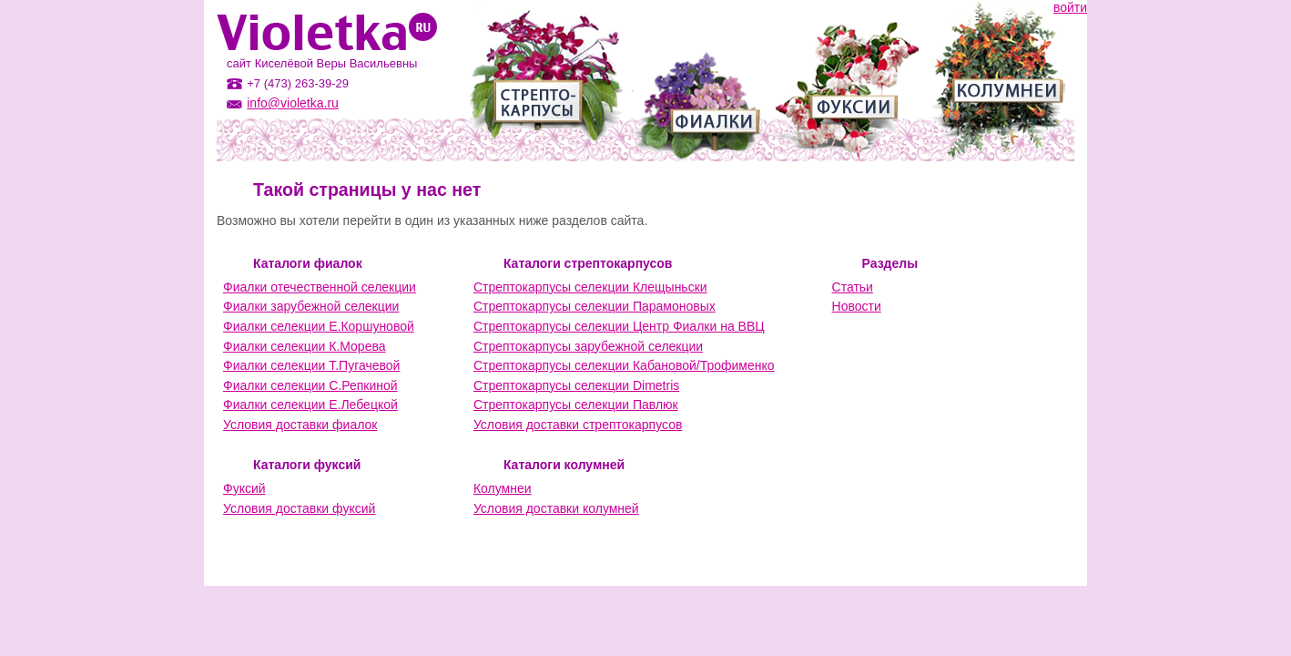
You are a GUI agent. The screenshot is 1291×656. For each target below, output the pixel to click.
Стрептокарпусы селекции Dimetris (576, 385)
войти (1070, 7)
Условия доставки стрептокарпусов (577, 424)
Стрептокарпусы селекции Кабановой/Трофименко (624, 365)
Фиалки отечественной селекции (319, 287)
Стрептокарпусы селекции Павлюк (575, 404)
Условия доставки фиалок (300, 424)
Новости (856, 306)
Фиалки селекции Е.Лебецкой (310, 404)
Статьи (852, 287)
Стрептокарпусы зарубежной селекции (588, 346)
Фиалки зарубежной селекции (311, 306)
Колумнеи (502, 488)
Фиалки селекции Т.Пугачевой (311, 365)
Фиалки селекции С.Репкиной (310, 385)
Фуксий (244, 488)
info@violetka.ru (293, 103)
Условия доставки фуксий (299, 508)
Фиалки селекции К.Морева (304, 346)
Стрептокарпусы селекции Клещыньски (590, 287)
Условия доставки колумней (556, 508)
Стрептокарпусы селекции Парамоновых (594, 306)
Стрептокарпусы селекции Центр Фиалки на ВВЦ (619, 326)
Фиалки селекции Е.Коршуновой (318, 326)
